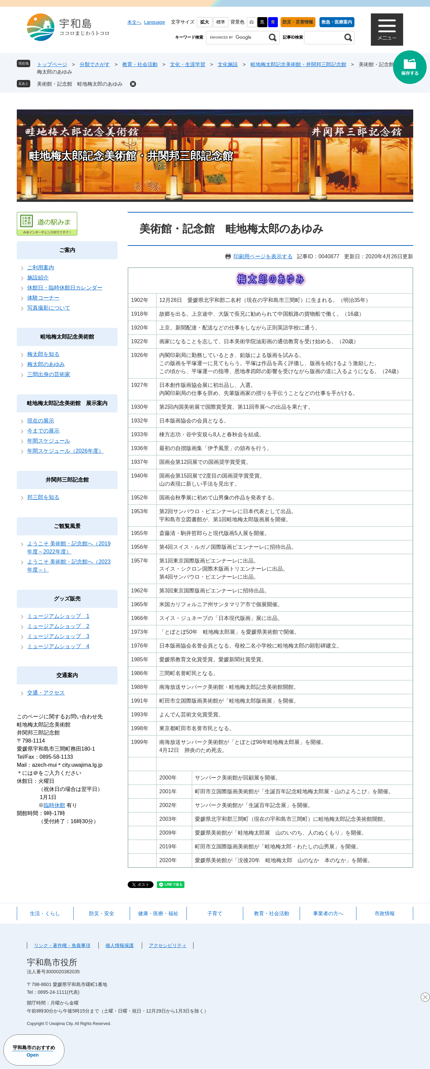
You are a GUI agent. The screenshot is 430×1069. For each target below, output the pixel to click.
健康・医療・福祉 (158, 913)
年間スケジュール (48, 441)
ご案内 (67, 250)
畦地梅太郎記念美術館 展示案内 (67, 403)
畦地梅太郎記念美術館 (67, 337)
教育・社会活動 (140, 64)
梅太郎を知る (43, 354)
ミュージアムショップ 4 (58, 646)
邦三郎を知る (43, 497)
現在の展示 (40, 421)
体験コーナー (43, 298)
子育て (214, 913)
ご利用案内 (40, 267)
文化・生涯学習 (187, 64)
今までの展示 (43, 431)
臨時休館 (54, 805)
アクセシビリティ (167, 945)
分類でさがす (95, 64)
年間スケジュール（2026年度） (65, 451)
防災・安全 (101, 913)
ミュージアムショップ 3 (58, 636)
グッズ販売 (67, 599)
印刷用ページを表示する (263, 256)
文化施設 (228, 64)
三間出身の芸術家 (48, 374)
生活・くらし (45, 913)
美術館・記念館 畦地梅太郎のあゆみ (80, 84)
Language (154, 22)
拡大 (204, 22)
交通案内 (67, 675)
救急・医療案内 (336, 22)
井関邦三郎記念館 (67, 480)
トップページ (52, 64)
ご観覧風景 (67, 526)
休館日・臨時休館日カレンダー (64, 288)
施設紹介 (38, 277)
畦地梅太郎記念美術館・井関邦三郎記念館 (298, 64)
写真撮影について (48, 308)
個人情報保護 (119, 945)
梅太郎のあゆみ (46, 364)
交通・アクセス (46, 693)
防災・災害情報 (298, 22)
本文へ (134, 22)
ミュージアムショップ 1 (58, 616)
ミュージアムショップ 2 (58, 626)
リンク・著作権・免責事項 (62, 945)
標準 (220, 22)
